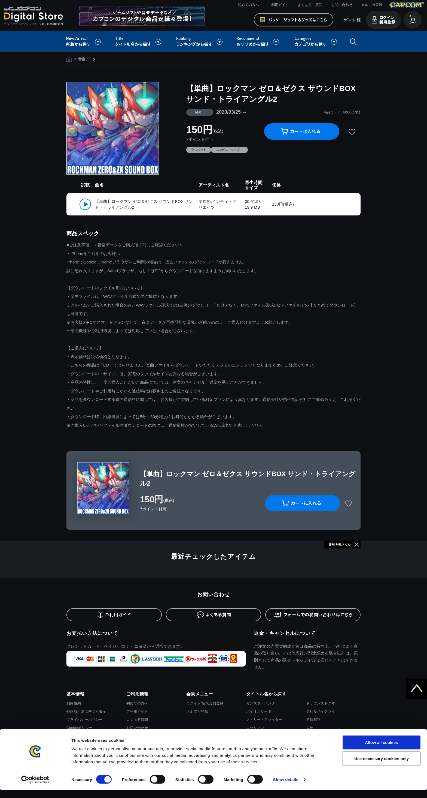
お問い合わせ (341, 5)
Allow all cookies (381, 750)
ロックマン (255, 728)
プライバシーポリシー (84, 720)
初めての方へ (248, 5)
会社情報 (73, 736)
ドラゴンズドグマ (320, 703)
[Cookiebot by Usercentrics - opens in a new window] (35, 787)
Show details (285, 787)
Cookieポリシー (79, 728)
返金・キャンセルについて (285, 633)
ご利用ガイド (278, 5)
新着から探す (87, 41)
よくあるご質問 (310, 5)
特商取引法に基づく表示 (86, 711)
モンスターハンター (262, 703)
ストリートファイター (264, 720)
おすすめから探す (258, 41)
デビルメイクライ (320, 711)
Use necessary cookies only (381, 766)
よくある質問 (137, 720)
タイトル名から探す (138, 41)
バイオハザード (259, 711)
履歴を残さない (339, 545)
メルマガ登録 (371, 5)
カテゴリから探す (315, 41)
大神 (309, 728)
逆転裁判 (313, 720)
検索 (352, 41)
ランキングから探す (199, 41)
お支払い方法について (92, 633)
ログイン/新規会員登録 (204, 703)
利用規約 (73, 703)
